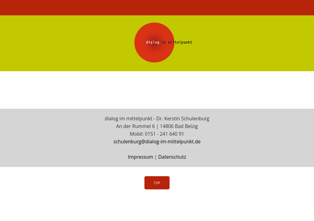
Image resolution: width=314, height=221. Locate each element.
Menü (157, 7)
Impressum (140, 156)
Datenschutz (172, 156)
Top (157, 182)
